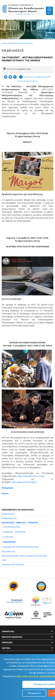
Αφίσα (5, 493)
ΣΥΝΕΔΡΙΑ (8, 536)
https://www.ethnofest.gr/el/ (24, 482)
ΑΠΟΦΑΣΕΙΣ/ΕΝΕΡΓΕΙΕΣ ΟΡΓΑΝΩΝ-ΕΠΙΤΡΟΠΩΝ (24, 556)
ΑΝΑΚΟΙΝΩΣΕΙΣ (9, 518)
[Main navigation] (49, 11)
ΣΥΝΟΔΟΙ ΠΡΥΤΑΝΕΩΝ (13, 564)
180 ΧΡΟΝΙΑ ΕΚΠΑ (11, 526)
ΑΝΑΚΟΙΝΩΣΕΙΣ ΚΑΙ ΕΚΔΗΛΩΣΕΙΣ (20, 43)
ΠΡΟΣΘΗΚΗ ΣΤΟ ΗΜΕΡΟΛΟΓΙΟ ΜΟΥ (35, 76)
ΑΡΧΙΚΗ (4, 43)
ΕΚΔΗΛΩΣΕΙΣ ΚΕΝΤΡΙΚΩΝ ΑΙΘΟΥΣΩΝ (21, 547)
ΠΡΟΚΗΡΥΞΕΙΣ (8, 551)
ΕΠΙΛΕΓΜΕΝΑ (8, 514)
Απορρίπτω (34, 693)
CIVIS (4, 560)
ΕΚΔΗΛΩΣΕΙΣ (9, 542)
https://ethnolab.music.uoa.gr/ (31, 476)
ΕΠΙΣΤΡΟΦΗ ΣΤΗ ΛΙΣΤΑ (27, 81)
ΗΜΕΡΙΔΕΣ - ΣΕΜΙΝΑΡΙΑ (14, 531)
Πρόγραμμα (8, 487)
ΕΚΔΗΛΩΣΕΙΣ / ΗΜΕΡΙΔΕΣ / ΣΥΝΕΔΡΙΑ (20, 522)
